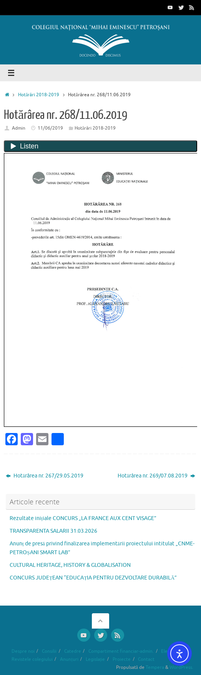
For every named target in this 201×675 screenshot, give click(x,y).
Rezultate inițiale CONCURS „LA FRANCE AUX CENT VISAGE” (83, 518)
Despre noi (23, 651)
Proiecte (122, 659)
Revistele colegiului (32, 659)
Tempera (155, 667)
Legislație (95, 659)
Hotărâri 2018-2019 (38, 95)
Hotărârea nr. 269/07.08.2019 (156, 475)
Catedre (72, 651)
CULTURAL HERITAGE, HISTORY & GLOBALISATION (70, 565)
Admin (18, 128)
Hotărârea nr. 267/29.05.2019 (44, 475)
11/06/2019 (50, 128)
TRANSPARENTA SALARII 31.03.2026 (53, 531)
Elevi (166, 651)
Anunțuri (69, 659)
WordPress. (181, 667)
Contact (146, 659)
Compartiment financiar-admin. (121, 651)
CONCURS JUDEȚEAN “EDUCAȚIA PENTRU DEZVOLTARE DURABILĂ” (93, 578)
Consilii (49, 651)
